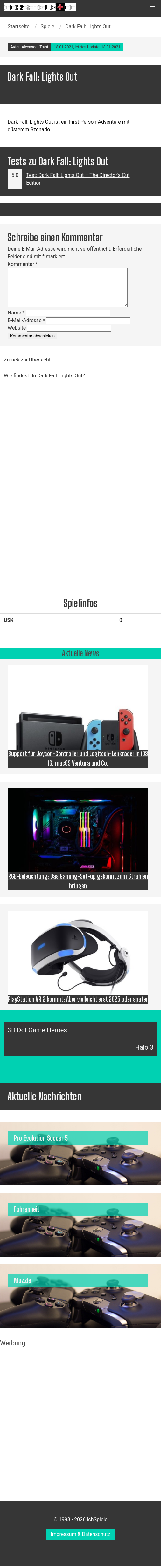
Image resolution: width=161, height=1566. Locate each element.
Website (17, 328)
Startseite (19, 27)
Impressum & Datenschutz (80, 1534)
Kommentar (23, 264)
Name (16, 313)
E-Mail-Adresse (26, 320)
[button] (152, 8)
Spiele (47, 27)
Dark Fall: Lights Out (87, 27)
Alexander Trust (35, 47)
